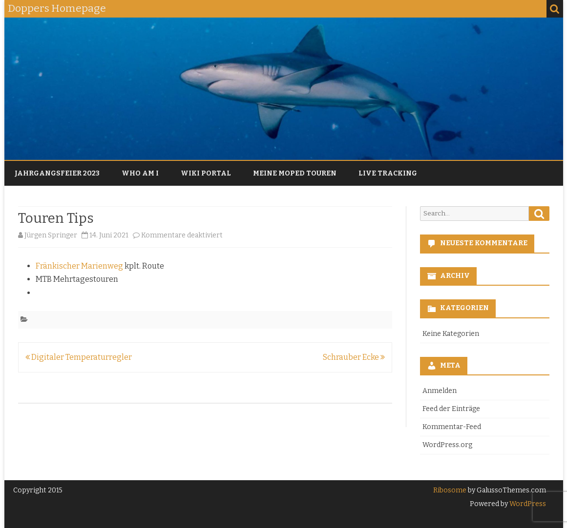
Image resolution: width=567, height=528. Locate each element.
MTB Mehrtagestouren (77, 279)
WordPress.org (447, 445)
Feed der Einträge (451, 409)
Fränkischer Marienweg (79, 266)
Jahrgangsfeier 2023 (57, 173)
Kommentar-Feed (451, 427)
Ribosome (449, 490)
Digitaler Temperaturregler (78, 357)
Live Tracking (387, 173)
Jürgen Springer (50, 235)
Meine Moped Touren (294, 173)
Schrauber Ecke (354, 357)
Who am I (140, 173)
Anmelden (439, 391)
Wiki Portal (206, 173)
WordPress (527, 504)
